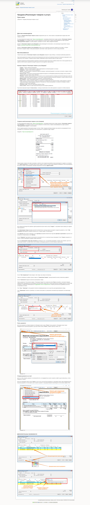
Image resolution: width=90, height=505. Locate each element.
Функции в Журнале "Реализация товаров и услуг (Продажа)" (68, 21)
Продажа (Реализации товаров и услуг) (27, 7)
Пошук (73, 2)
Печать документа (67, 25)
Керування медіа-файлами (67, 4)
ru (73, 9)
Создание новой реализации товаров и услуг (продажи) (69, 24)
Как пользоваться (66, 19)
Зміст (73, 4)
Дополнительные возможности (66, 29)
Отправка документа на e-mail (68, 27)
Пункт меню (65, 16)
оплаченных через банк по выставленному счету (30, 45)
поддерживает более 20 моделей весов (42, 284)
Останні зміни (59, 4)
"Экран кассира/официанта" (38, 39)
